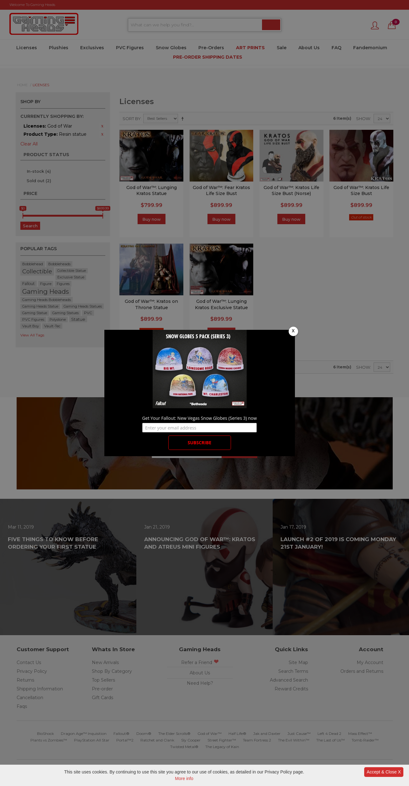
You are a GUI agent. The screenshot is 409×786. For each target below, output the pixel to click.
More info (184, 778)
